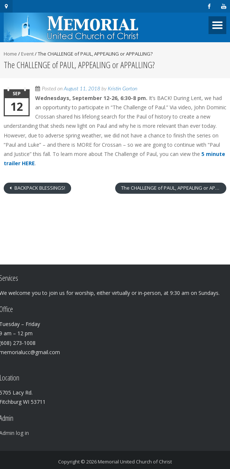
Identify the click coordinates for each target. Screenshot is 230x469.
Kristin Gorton (122, 88)
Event (27, 53)
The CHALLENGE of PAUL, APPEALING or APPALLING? (174, 187)
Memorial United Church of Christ (135, 461)
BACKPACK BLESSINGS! (39, 187)
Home (10, 53)
